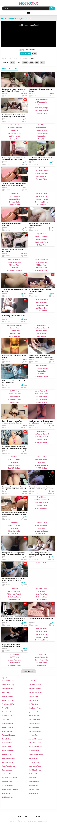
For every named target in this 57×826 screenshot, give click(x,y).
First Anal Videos (34, 716)
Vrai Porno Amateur (35, 688)
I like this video (21, 50)
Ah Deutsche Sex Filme (9, 778)
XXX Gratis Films (7, 785)
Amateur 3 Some (34, 789)
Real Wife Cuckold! (35, 685)
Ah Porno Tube (7, 754)
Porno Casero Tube (8, 750)
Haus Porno (6, 692)
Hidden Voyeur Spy (8, 685)
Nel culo (25, 62)
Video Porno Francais (9, 712)
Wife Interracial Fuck (8, 704)
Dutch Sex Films (7, 781)
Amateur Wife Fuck (8, 700)
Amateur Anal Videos (35, 692)
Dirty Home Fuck (34, 781)
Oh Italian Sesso (34, 762)
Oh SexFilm (32, 681)
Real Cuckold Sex (7, 797)
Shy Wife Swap (7, 739)
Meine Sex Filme (7, 723)
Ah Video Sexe (33, 704)
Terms (37, 816)
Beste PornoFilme (34, 719)
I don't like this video (23, 50)
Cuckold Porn (33, 778)
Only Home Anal (7, 770)
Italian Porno (6, 793)
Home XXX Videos (8, 681)
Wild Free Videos (34, 727)
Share (34, 53)
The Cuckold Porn (34, 774)
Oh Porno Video (34, 750)
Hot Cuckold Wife (34, 723)
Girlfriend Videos (7, 688)
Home (19, 816)
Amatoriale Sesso (7, 743)
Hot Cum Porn (33, 696)
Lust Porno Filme (7, 774)
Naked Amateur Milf (8, 758)
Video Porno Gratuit (8, 766)
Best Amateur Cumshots (10, 789)
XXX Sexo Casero (7, 762)
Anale (12, 62)
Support (28, 816)
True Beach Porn (34, 758)
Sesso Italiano (33, 793)
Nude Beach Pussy (35, 708)
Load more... (28, 671)
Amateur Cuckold (7, 727)
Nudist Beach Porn (35, 770)
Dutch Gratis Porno (35, 743)
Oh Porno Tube (33, 735)
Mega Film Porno (7, 731)
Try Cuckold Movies (8, 735)
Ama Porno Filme (34, 700)
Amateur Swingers (35, 731)
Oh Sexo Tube (6, 747)
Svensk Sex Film (7, 716)
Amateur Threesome (35, 739)
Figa (31, 62)
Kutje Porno (6, 719)
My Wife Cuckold (7, 696)
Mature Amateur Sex (35, 747)
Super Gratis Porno (35, 766)
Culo (37, 62)
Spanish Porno (33, 785)
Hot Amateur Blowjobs (36, 754)
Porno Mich (5, 708)
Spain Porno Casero (35, 712)
